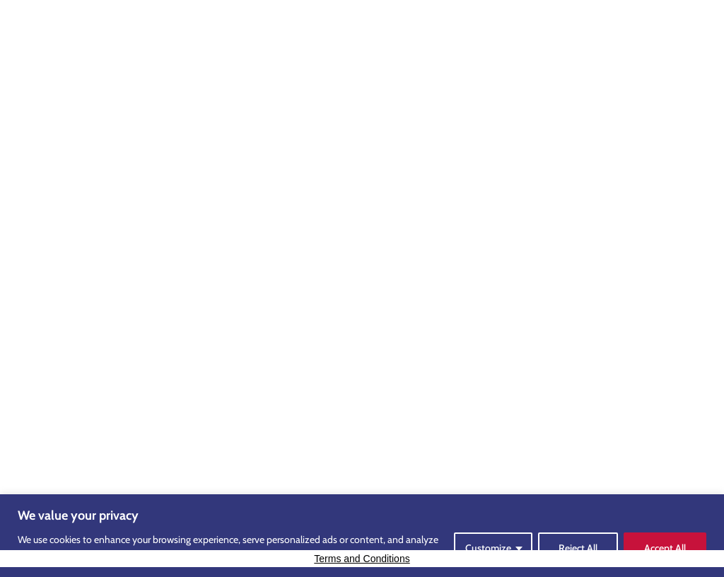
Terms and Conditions (361, 558)
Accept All (665, 548)
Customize (488, 548)
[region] (362, 535)
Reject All (578, 548)
